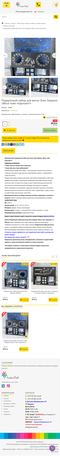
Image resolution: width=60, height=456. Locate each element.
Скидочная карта (9, 407)
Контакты (7, 412)
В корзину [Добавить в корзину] (11, 130)
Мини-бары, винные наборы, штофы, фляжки (31, 23)
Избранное (7, 415)
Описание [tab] (8, 150)
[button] (54, 55)
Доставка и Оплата (9, 404)
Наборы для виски (9, 26)
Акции (6, 409)
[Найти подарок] (55, 17)
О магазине (7, 401)
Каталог (13, 23)
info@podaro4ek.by (31, 428)
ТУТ (28, 237)
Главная (7, 23)
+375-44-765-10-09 (34, 396)
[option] (15, 332)
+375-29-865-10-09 (34, 399)
